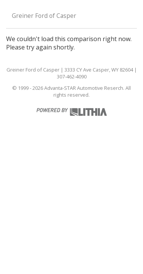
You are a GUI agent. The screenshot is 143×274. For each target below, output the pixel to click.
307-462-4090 (72, 76)
